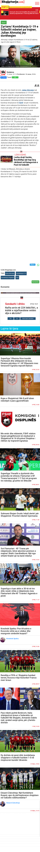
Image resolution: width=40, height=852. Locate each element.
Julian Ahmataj (28, 90)
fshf (17, 277)
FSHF (21, 103)
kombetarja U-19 (21, 273)
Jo (17, 318)
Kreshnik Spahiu (13, 639)
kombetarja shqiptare (7, 277)
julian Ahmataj (10, 273)
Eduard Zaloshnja (13, 803)
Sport (4, 22)
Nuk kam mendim (27, 318)
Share (3, 77)
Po (10, 318)
